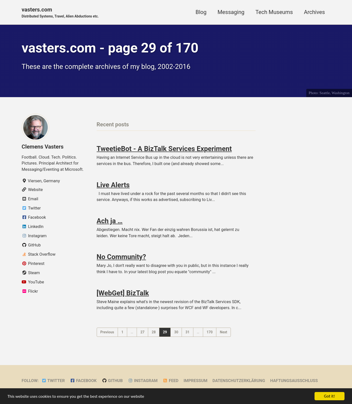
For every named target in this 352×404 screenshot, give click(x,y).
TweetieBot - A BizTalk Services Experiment (164, 149)
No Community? (121, 257)
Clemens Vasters (43, 147)
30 (176, 332)
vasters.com (60, 12)
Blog (201, 12)
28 (154, 332)
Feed (170, 380)
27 (142, 332)
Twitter (53, 380)
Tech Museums (274, 12)
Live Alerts (113, 185)
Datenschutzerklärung (239, 380)
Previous (107, 332)
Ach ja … (110, 221)
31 (187, 332)
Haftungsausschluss (294, 380)
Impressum (195, 380)
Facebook (83, 380)
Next (223, 332)
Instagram (143, 380)
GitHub (112, 380)
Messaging (231, 12)
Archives (314, 12)
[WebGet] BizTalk (123, 293)
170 (210, 332)
